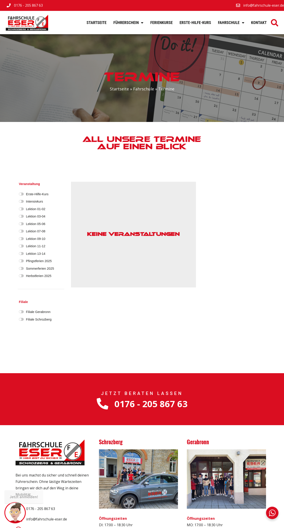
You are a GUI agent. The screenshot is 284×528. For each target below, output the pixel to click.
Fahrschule (231, 22)
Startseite (96, 22)
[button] (274, 22)
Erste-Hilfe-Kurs (195, 22)
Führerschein (128, 22)
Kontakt (259, 22)
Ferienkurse (161, 22)
